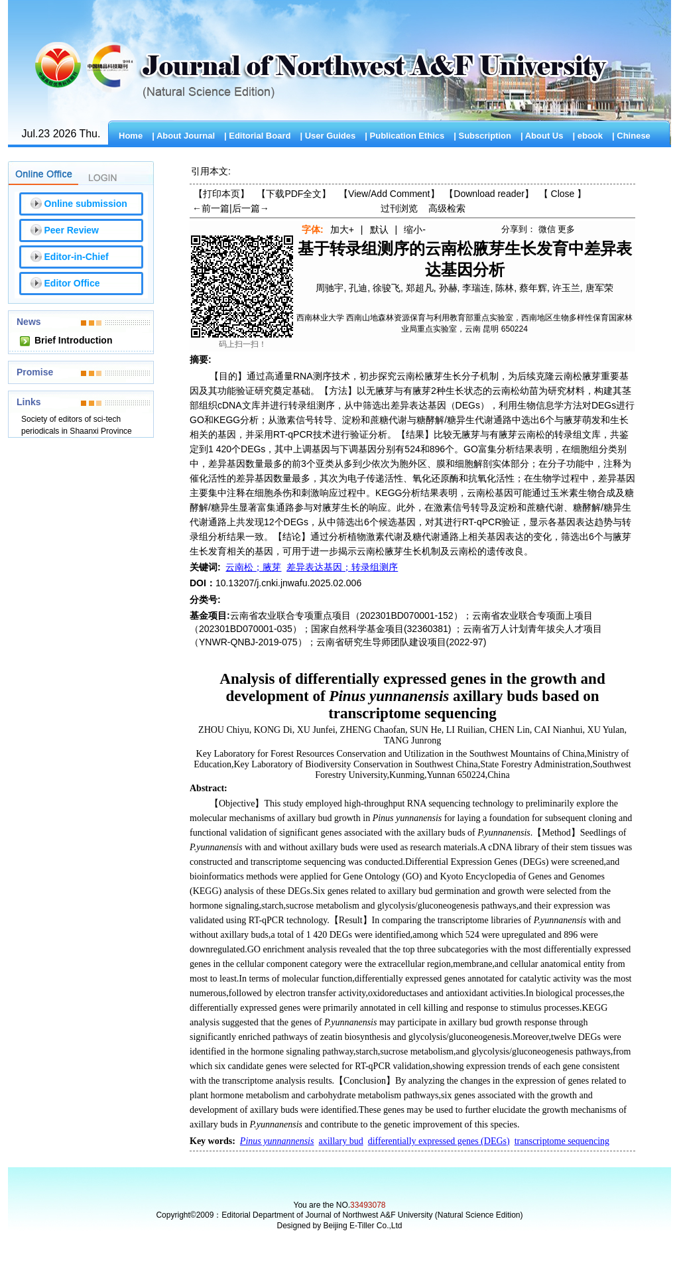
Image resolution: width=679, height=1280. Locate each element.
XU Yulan (606, 730)
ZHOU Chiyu (223, 730)
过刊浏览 (399, 208)
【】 (389, 193)
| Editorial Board (257, 136)
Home (131, 136)
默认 (379, 229)
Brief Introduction (73, 340)
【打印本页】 (221, 193)
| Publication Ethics (404, 136)
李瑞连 (476, 288)
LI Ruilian (465, 730)
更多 (566, 229)
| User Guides (327, 136)
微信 (547, 229)
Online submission (85, 203)
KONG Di (273, 730)
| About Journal (183, 136)
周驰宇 (329, 288)
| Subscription (482, 136)
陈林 (504, 288)
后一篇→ (250, 208)
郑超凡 (420, 288)
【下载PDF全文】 (294, 193)
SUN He (426, 730)
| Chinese (631, 136)
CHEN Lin (509, 730)
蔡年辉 (533, 288)
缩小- (415, 229)
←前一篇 (210, 208)
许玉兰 (566, 288)
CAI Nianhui (558, 730)
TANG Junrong (412, 740)
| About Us (542, 136)
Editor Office (72, 283)
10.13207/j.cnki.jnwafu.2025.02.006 (288, 583)
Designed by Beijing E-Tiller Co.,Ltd (339, 1225)
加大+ (342, 229)
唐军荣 (599, 288)
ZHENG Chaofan (372, 730)
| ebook (587, 136)
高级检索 (446, 208)
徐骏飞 (387, 288)
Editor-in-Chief (76, 256)
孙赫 (448, 288)
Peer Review (71, 230)
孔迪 (358, 288)
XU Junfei (316, 730)
